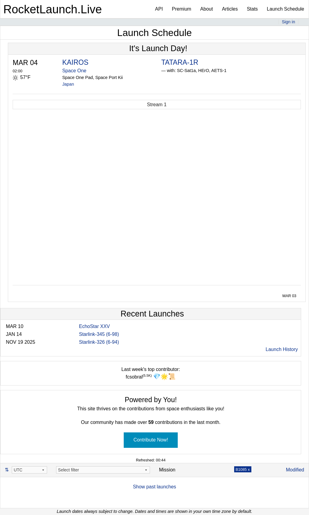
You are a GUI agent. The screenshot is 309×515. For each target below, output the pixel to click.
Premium (181, 8)
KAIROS (75, 62)
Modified (295, 469)
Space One (74, 70)
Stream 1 (157, 104)
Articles (229, 8)
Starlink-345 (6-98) (99, 334)
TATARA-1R (179, 62)
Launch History (282, 349)
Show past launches (154, 486)
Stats (252, 8)
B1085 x (243, 469)
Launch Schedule (285, 8)
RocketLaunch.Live (52, 9)
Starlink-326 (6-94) (99, 342)
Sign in (288, 21)
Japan (68, 84)
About (206, 8)
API (159, 8)
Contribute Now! (150, 439)
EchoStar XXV (94, 326)
